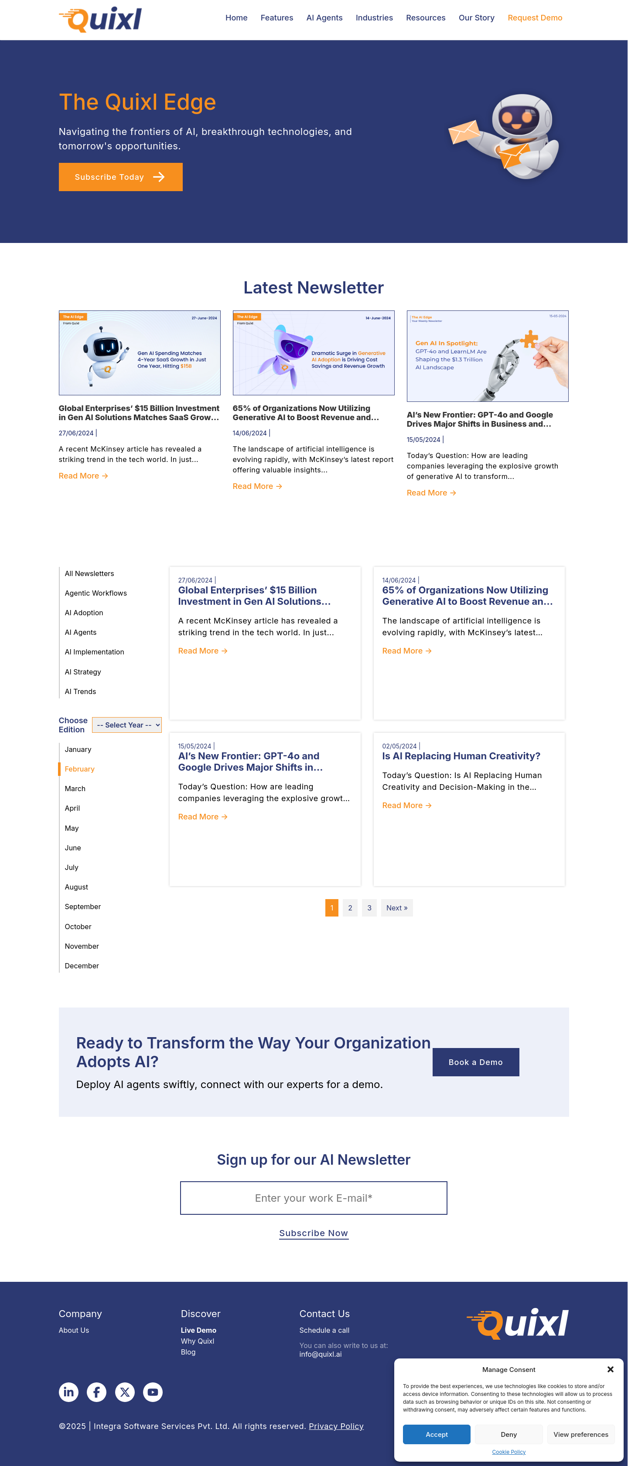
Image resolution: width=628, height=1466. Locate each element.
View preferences (580, 1434)
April (72, 808)
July (72, 867)
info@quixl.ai (321, 1354)
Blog (188, 1352)
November (82, 946)
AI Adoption (84, 612)
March (75, 788)
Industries (374, 17)
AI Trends (80, 691)
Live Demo (199, 1330)
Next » (397, 907)
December (82, 965)
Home (236, 17)
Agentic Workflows (96, 593)
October (78, 926)
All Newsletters (89, 573)
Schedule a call (325, 1330)
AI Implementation (94, 651)
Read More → (84, 475)
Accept (437, 1434)
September (83, 906)
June (73, 847)
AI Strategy (83, 671)
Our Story (477, 17)
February (80, 769)
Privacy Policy (336, 1426)
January (78, 749)
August (76, 887)
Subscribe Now (313, 1233)
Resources (426, 17)
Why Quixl (198, 1341)
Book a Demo (476, 1062)
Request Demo (535, 17)
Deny (509, 1434)
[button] (610, 1369)
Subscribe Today (111, 177)
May (72, 828)
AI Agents (325, 17)
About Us (74, 1330)
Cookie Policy (509, 1452)
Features (277, 17)
